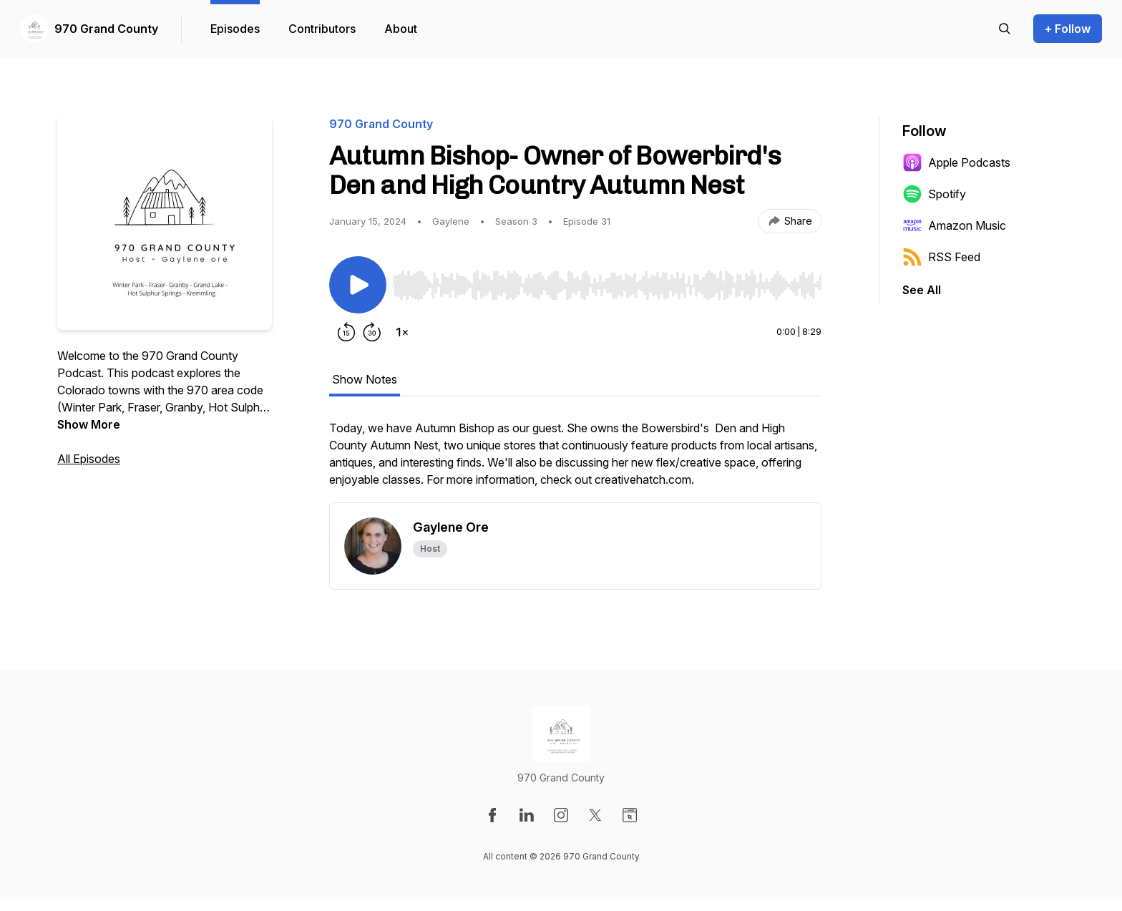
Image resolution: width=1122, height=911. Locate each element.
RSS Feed (941, 257)
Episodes (235, 28)
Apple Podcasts (956, 162)
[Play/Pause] (357, 284)
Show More (88, 424)
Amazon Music (954, 225)
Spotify (934, 194)
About (400, 28)
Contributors (322, 28)
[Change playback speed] (402, 332)
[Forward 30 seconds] (372, 332)
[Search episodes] (1004, 28)
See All (921, 290)
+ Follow (1068, 28)
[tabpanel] (575, 460)
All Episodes (88, 459)
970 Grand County (106, 28)
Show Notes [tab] (364, 379)
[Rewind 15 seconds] (346, 332)
